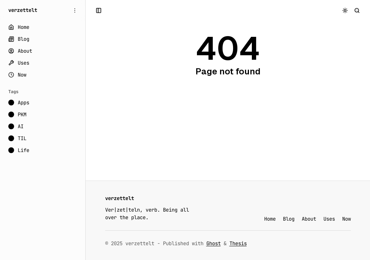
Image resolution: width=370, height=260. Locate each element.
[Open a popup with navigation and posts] (98, 10)
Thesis (238, 243)
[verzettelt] (22, 10)
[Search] (357, 10)
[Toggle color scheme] (345, 10)
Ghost (213, 243)
